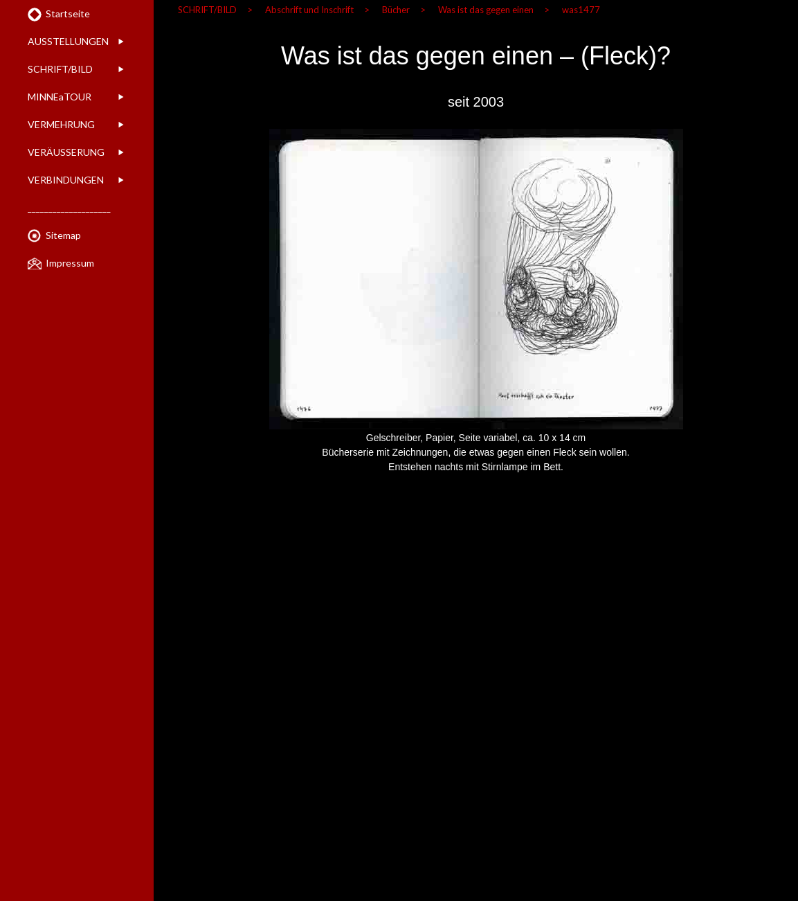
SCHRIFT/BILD (60, 69)
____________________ (69, 207)
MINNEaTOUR (59, 96)
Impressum (70, 263)
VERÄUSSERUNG (66, 152)
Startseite (68, 13)
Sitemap (63, 235)
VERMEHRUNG (61, 124)
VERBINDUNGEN (66, 180)
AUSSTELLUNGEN (68, 41)
